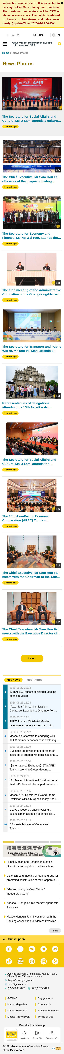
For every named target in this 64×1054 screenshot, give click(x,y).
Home (5, 53)
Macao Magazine (17, 1004)
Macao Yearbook (17, 1010)
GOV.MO (12, 998)
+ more (54, 930)
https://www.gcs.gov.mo (21, 980)
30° (41, 35)
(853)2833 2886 (16, 988)
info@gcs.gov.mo (17, 984)
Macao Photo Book (19, 1016)
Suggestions (45, 998)
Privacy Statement (48, 1010)
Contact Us (44, 1004)
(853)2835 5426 (40, 988)
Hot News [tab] (13, 679)
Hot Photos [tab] (34, 679)
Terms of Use (45, 1016)
